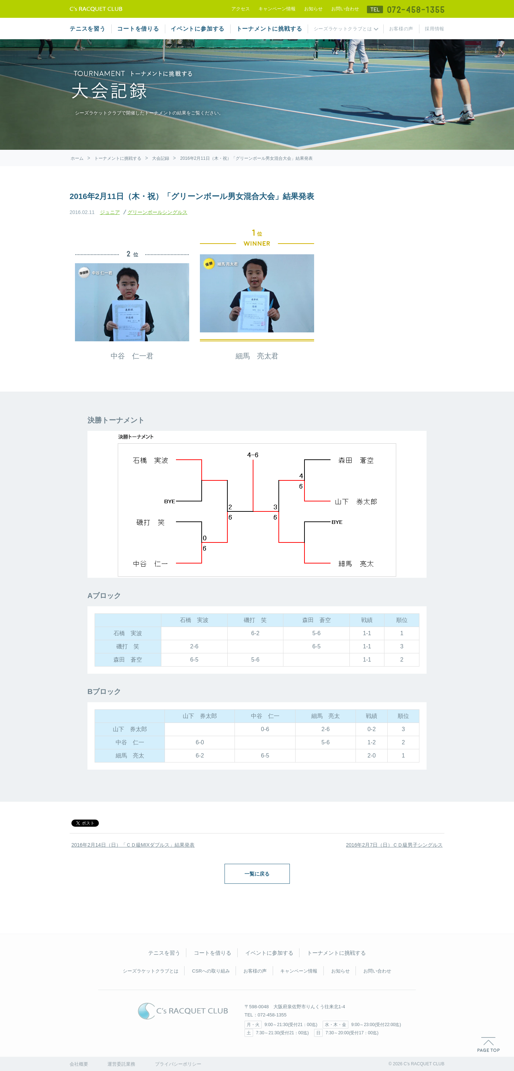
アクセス (240, 8)
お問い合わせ (345, 8)
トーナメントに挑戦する (269, 29)
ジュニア (110, 212)
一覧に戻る (257, 874)
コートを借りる (138, 29)
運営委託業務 (121, 1064)
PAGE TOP (488, 1044)
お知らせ (313, 8)
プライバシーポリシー (178, 1064)
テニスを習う (88, 29)
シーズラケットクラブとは (343, 28)
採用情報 (434, 28)
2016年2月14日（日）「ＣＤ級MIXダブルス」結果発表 (133, 845)
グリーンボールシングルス (157, 212)
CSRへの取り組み (211, 971)
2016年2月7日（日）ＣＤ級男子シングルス (394, 845)
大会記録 (160, 158)
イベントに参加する (198, 29)
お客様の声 (401, 28)
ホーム (77, 158)
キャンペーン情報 (277, 8)
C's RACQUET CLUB (182, 1011)
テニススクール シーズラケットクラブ (96, 9)
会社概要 (79, 1064)
